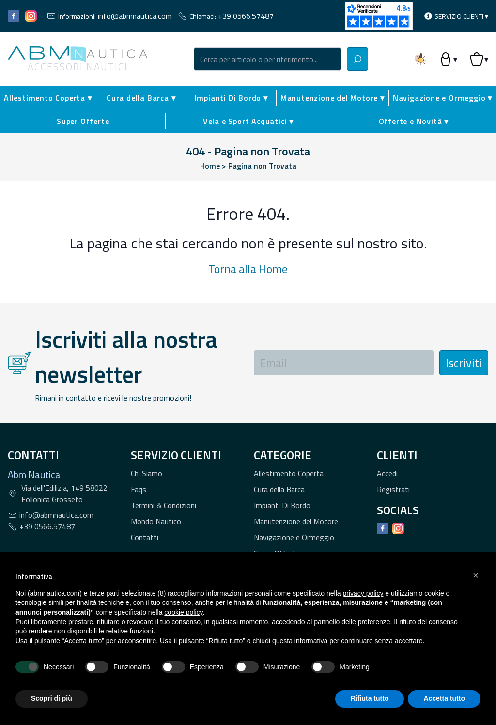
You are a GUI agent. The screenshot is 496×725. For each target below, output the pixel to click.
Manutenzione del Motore (296, 521)
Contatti (144, 537)
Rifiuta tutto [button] (370, 698)
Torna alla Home (248, 269)
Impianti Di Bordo (282, 505)
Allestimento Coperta (289, 473)
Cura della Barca (279, 489)
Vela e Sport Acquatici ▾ (248, 121)
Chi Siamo (146, 473)
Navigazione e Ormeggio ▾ (442, 98)
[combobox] (267, 59)
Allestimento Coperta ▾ (48, 98)
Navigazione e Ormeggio (294, 537)
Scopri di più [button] (51, 698)
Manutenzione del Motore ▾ (332, 98)
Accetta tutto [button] (444, 698)
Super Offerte (83, 121)
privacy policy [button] (362, 593)
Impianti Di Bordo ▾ (231, 98)
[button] (475, 575)
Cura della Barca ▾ (141, 98)
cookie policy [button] (183, 612)
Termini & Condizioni (163, 505)
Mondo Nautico (156, 521)
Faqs (138, 489)
